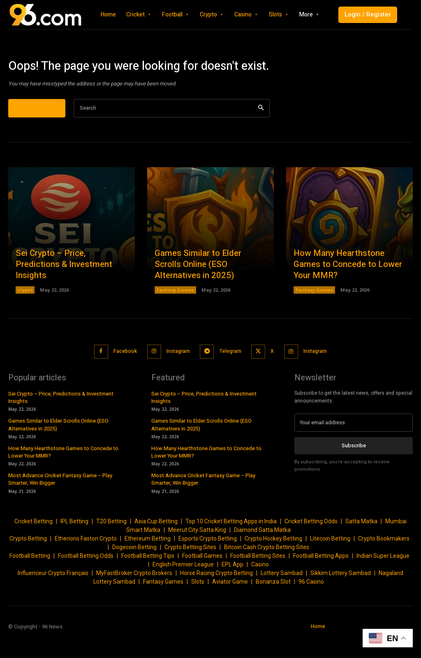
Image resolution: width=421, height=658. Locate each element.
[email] (353, 443)
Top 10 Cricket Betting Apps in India (231, 542)
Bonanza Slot (273, 602)
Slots (197, 602)
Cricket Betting (33, 542)
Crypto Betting (28, 559)
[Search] (261, 131)
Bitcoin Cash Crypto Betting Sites (266, 568)
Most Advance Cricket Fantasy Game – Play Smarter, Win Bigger (60, 500)
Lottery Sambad (282, 594)
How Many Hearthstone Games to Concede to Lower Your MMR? (347, 287)
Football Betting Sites (257, 576)
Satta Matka (361, 542)
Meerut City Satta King (197, 551)
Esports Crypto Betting (207, 559)
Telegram (231, 373)
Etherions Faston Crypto (86, 559)
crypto (25, 312)
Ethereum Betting (148, 559)
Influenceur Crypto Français (53, 594)
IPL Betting (74, 542)
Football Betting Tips (147, 576)
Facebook (120, 373)
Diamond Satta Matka (262, 551)
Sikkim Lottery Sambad (340, 594)
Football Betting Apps (321, 576)
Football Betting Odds (85, 576)
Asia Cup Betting (156, 542)
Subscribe (354, 465)
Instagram (176, 373)
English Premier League (183, 585)
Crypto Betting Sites (190, 568)
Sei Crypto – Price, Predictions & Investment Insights (63, 287)
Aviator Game (230, 602)
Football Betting (29, 576)
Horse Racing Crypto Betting (216, 594)
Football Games (202, 576)
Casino (260, 585)
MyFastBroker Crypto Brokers (134, 594)
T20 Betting (111, 542)
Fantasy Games (175, 312)
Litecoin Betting (330, 559)
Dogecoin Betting (134, 568)
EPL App (232, 585)
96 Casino (311, 602)
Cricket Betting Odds (311, 542)
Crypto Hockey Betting (273, 559)
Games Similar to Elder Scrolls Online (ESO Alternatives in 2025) (210, 287)
